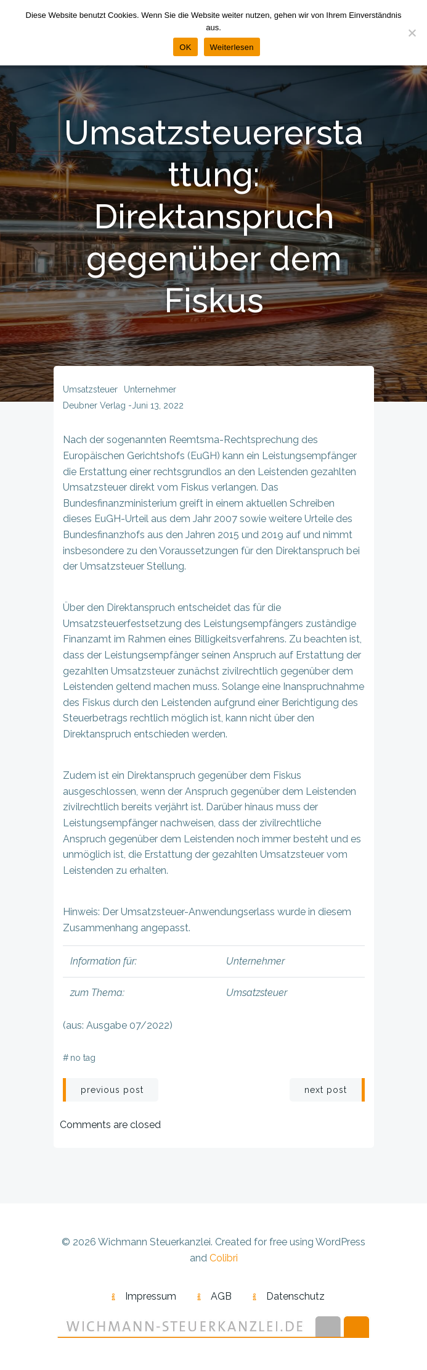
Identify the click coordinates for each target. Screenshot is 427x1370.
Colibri (223, 1258)
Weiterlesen (232, 47)
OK (185, 47)
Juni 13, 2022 (158, 405)
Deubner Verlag (94, 405)
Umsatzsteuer (90, 389)
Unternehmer (150, 389)
